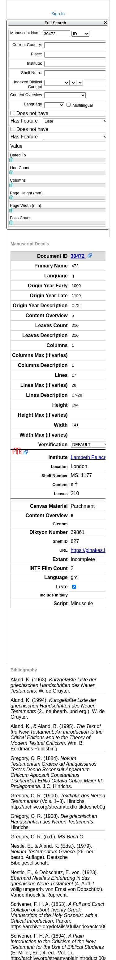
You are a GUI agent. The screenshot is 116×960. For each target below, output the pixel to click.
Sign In (58, 13)
